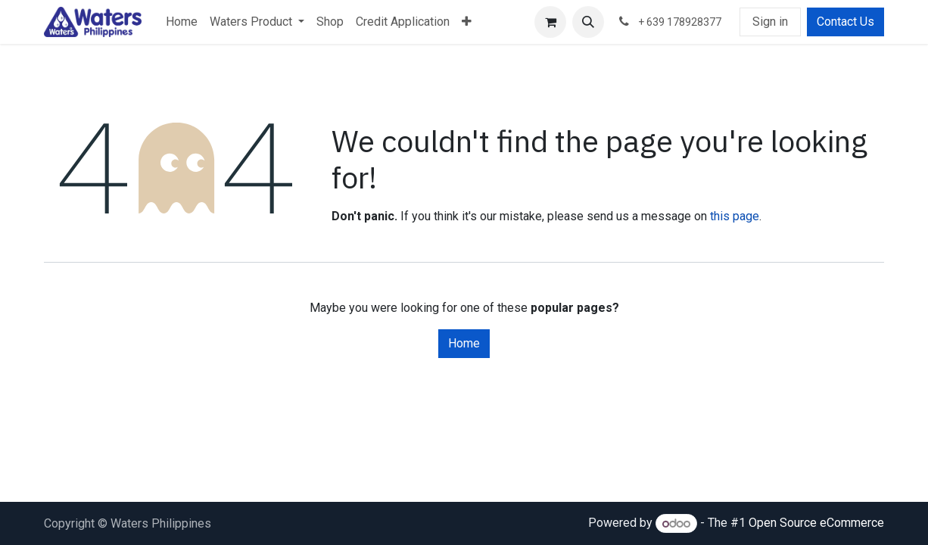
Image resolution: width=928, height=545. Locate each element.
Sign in (770, 21)
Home (464, 343)
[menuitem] (182, 22)
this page (734, 216)
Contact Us (845, 21)
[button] (588, 22)
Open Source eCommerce (816, 523)
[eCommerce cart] (550, 22)
